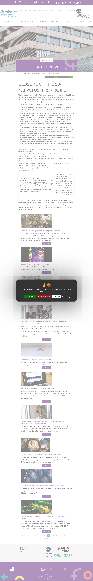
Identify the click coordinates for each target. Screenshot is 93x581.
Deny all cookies (44, 296)
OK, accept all (29, 296)
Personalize (56, 296)
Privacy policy (66, 296)
